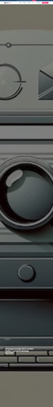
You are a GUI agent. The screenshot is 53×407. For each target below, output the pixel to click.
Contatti (44, 2)
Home (20, 2)
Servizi (29, 2)
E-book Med (38, 2)
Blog (33, 2)
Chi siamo (24, 2)
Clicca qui (33, 0)
